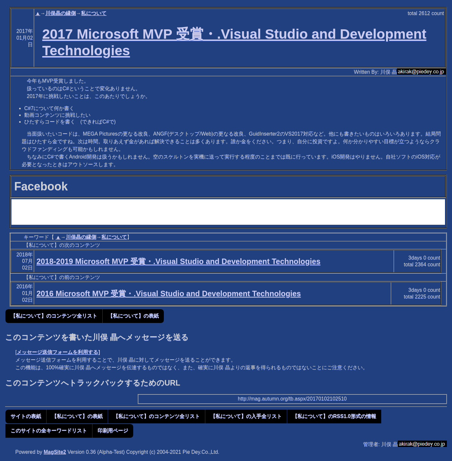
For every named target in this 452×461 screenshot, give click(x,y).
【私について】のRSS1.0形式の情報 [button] (334, 416)
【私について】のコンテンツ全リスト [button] (54, 315)
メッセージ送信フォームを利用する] (58, 352)
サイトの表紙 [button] (26, 416)
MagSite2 (55, 452)
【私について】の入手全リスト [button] (246, 416)
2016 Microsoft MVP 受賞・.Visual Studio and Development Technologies (168, 293)
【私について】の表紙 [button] (133, 315)
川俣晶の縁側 (60, 13)
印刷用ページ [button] (113, 430)
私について (93, 13)
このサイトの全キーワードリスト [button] (49, 430)
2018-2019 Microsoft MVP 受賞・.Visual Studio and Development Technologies (178, 261)
